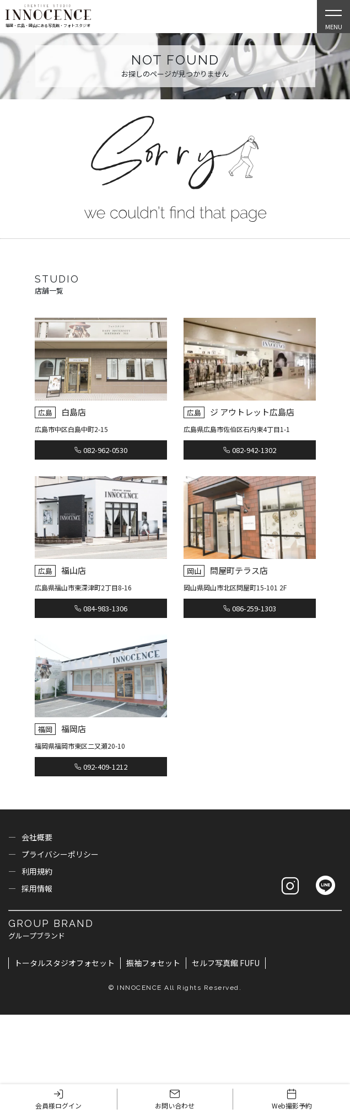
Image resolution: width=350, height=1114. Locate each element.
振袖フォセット (153, 962)
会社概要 (36, 837)
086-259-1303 (249, 608)
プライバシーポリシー (60, 854)
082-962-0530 (100, 450)
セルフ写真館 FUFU (226, 962)
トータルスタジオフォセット (64, 962)
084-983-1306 (100, 608)
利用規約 (36, 871)
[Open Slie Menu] (333, 16)
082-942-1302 (249, 450)
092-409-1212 (100, 766)
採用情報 (36, 888)
